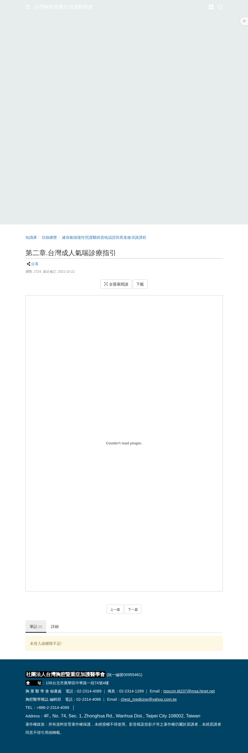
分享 (35, 264)
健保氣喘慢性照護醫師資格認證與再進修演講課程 (104, 237)
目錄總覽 (49, 237)
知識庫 (31, 237)
